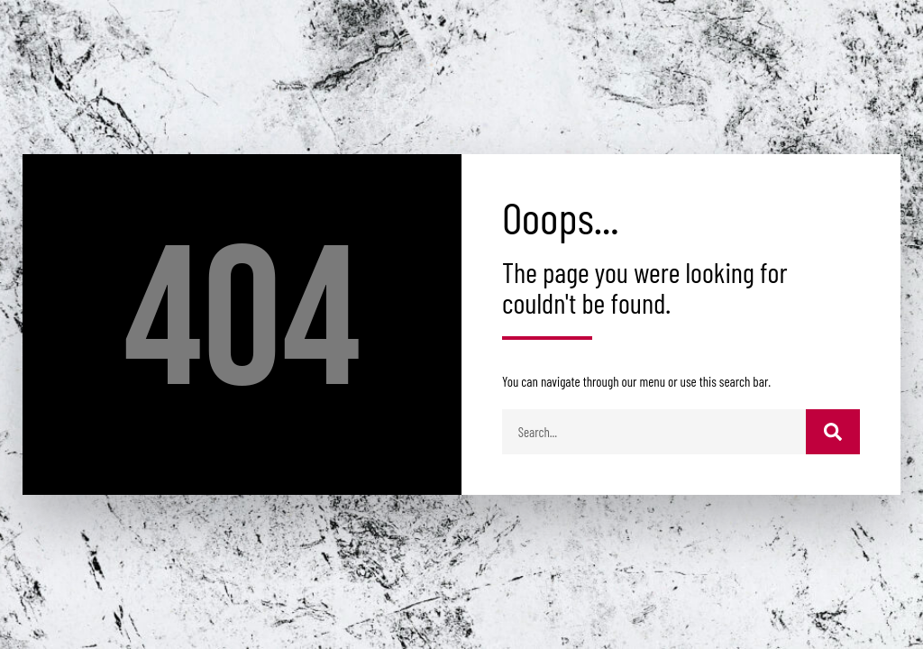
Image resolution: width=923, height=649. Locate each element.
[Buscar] (833, 431)
